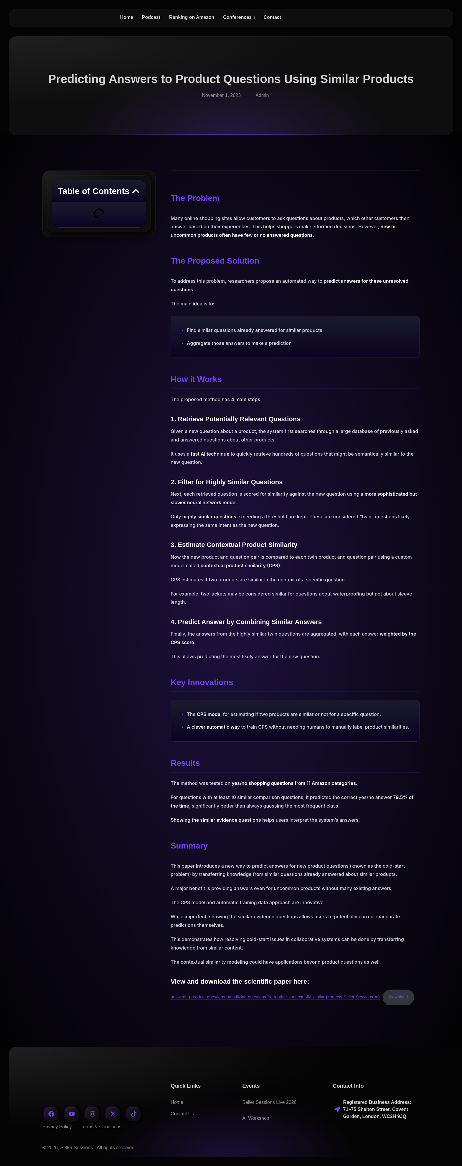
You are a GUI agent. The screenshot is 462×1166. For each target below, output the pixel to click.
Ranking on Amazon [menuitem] (191, 17)
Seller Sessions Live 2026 (269, 1102)
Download (398, 997)
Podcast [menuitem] (151, 17)
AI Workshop (255, 1118)
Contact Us (182, 1113)
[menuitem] (239, 17)
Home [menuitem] (126, 17)
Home (177, 1102)
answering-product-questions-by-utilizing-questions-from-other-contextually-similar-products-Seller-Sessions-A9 (275, 997)
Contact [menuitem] (272, 17)
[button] (135, 191)
